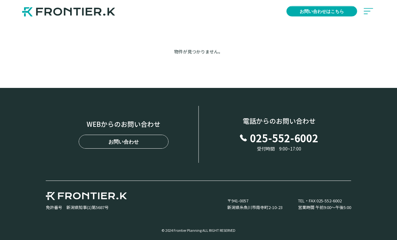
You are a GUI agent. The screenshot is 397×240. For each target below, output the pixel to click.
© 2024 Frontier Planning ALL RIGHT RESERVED (198, 230)
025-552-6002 (279, 138)
